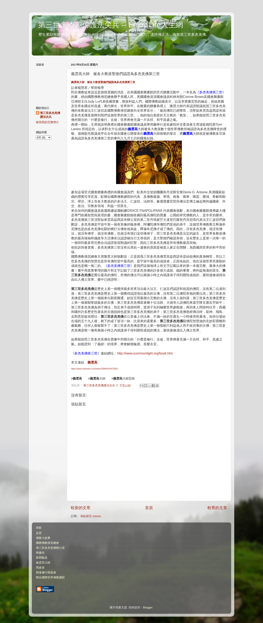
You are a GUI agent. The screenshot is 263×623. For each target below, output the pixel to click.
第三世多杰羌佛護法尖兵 (50, 114)
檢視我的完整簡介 (47, 122)
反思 (39, 533)
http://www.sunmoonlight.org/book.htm (145, 353)
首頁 (149, 508)
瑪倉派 (40, 567)
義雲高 (92, 362)
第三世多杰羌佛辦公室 (50, 547)
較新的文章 (80, 508)
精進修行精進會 (46, 572)
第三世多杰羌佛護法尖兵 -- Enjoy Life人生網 (110, 25)
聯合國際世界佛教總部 (50, 577)
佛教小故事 (43, 538)
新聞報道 (41, 557)
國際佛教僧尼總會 (47, 542)
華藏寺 (40, 552)
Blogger (147, 607)
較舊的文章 (217, 508)
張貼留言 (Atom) (90, 516)
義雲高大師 (43, 562)
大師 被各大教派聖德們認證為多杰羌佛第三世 (103, 82)
